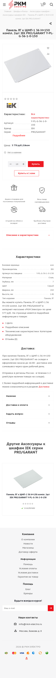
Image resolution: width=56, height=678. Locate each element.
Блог (28, 589)
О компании (28, 539)
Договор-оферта (28, 551)
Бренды (28, 593)
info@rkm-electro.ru (30, 624)
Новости (28, 543)
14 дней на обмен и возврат (14, 222)
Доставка (44, 386)
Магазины (28, 547)
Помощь (28, 564)
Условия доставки (28, 572)
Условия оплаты (28, 568)
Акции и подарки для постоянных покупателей (14, 200)
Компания (28, 534)
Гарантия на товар (28, 576)
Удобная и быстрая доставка (42, 222)
